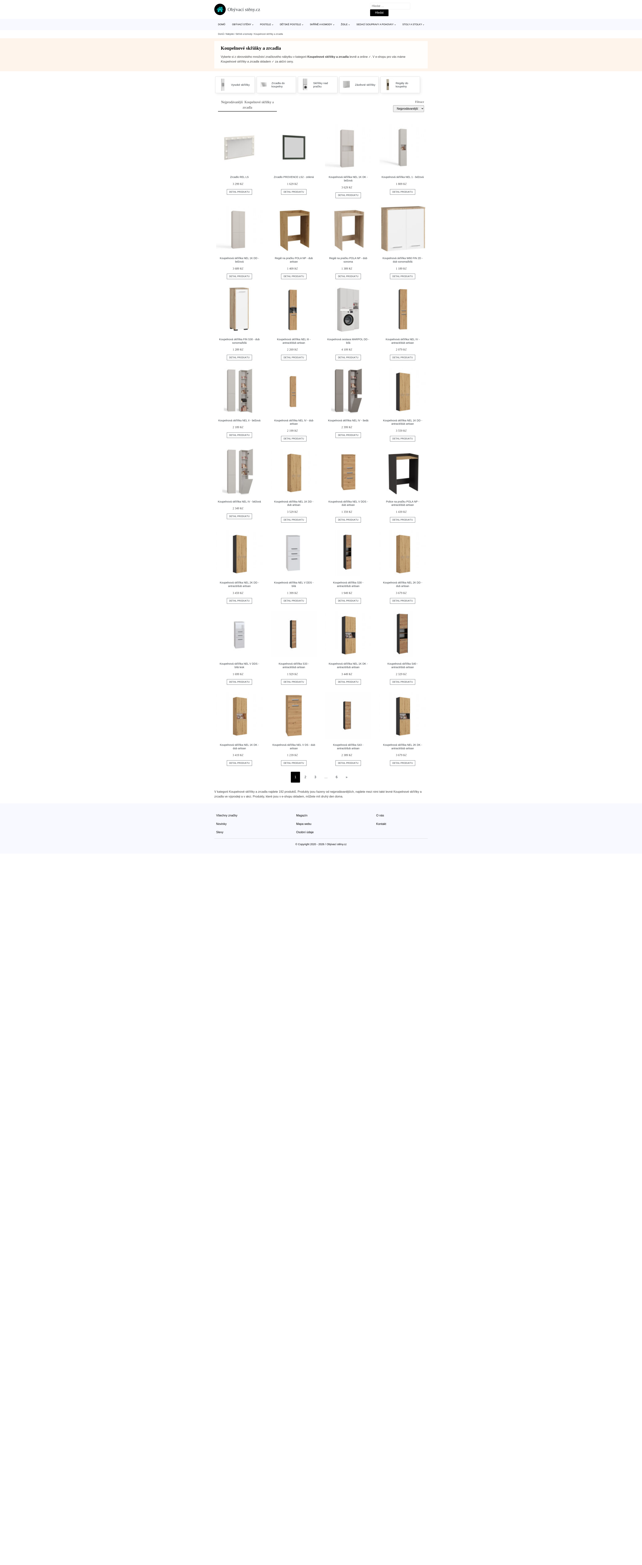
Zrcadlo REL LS (239, 177)
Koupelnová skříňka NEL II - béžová (239, 420)
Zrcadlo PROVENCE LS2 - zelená (294, 177)
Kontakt (381, 823)
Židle (344, 24)
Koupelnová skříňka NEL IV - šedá (348, 420)
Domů (221, 24)
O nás (380, 815)
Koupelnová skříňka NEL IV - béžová (239, 501)
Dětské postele (290, 24)
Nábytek (230, 34)
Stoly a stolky (412, 24)
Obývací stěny (241, 24)
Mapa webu (303, 823)
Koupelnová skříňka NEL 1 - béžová (403, 177)
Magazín (301, 815)
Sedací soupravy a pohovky (375, 24)
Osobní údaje (305, 832)
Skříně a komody (321, 24)
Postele (265, 24)
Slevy (219, 832)
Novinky (221, 823)
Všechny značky (226, 815)
